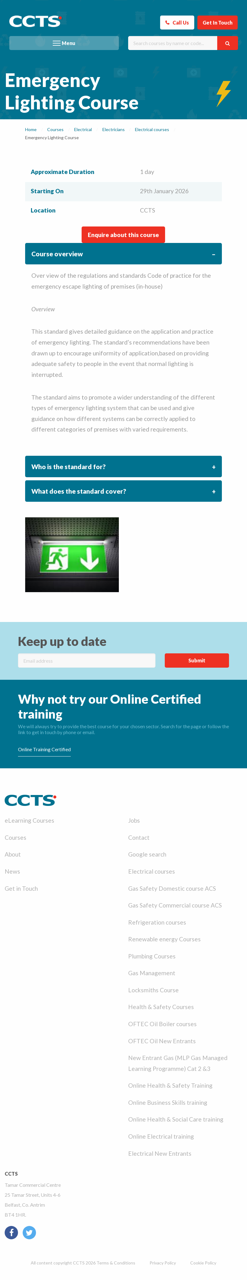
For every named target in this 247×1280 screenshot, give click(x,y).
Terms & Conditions (116, 1262)
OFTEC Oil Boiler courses (162, 1023)
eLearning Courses (29, 820)
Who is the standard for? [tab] (68, 466)
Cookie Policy (203, 1262)
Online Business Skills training (167, 1102)
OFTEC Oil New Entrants (162, 1041)
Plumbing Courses (152, 956)
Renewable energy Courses (164, 939)
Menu (68, 43)
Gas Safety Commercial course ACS (175, 905)
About (13, 854)
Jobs (134, 820)
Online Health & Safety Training (170, 1085)
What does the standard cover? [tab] (78, 491)
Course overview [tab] (57, 254)
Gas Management (151, 972)
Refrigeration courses (157, 922)
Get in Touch (21, 888)
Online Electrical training (161, 1136)
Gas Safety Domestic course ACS (172, 888)
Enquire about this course (123, 234)
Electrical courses (151, 871)
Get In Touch (217, 22)
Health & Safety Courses (161, 1006)
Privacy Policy (163, 1262)
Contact (139, 837)
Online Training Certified (44, 749)
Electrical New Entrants (159, 1153)
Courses (15, 837)
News (12, 871)
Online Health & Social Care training (175, 1119)
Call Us (181, 22)
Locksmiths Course (153, 990)
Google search (147, 854)
